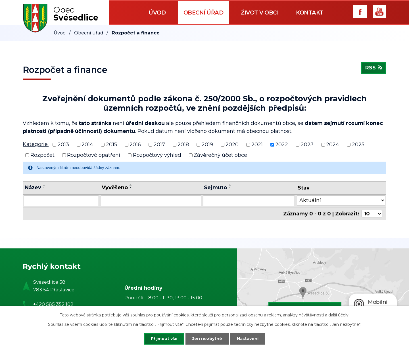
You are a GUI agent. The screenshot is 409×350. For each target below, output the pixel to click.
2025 (358, 144)
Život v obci (259, 12)
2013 (63, 144)
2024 (332, 144)
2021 (257, 144)
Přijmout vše (164, 338)
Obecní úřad (203, 12)
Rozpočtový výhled (157, 155)
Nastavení (247, 338)
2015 (111, 144)
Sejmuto (215, 187)
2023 (307, 144)
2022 (281, 144)
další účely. (338, 315)
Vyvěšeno (115, 187)
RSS (373, 68)
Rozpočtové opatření (93, 155)
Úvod (157, 12)
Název (33, 187)
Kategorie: (36, 144)
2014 (87, 144)
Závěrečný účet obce (220, 155)
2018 (183, 144)
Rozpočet (42, 155)
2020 (232, 144)
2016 (135, 144)
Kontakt (310, 12)
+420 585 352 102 (53, 304)
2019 (207, 144)
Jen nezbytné (207, 338)
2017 (159, 144)
